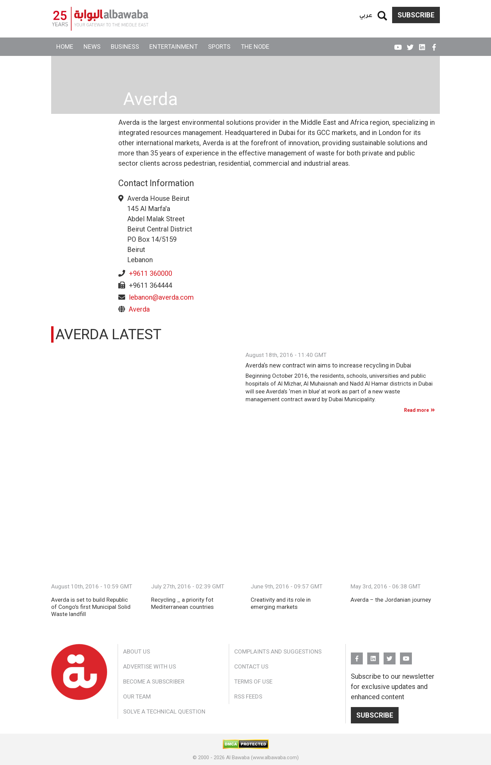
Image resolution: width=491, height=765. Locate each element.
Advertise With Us (149, 666)
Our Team (137, 696)
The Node (255, 46)
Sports (219, 46)
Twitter (410, 44)
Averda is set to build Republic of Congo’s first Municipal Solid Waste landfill (91, 606)
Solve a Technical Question (164, 711)
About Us (136, 651)
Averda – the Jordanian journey (391, 599)
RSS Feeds (248, 696)
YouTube (398, 44)
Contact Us (251, 666)
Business (125, 46)
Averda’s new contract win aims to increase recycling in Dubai (328, 365)
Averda (139, 309)
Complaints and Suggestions (278, 651)
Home (64, 46)
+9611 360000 (150, 273)
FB (434, 44)
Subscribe (416, 15)
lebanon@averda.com (161, 297)
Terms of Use (253, 681)
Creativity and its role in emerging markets (281, 603)
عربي (365, 14)
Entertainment (173, 46)
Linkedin (422, 44)
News (92, 46)
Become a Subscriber (153, 681)
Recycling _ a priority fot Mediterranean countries (182, 603)
